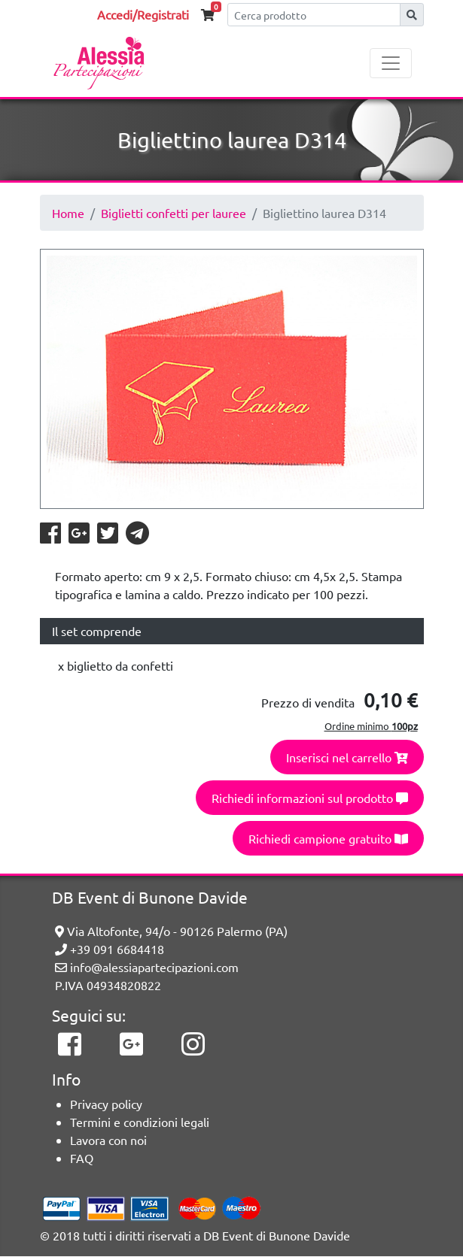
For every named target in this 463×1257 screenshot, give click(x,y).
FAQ (81, 1157)
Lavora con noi (108, 1139)
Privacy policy (106, 1103)
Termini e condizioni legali (139, 1121)
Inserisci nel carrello (347, 757)
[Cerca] (314, 14)
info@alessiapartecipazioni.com (147, 966)
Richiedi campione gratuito (328, 838)
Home (68, 212)
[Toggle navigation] (391, 63)
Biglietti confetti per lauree (173, 212)
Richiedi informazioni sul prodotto (310, 797)
